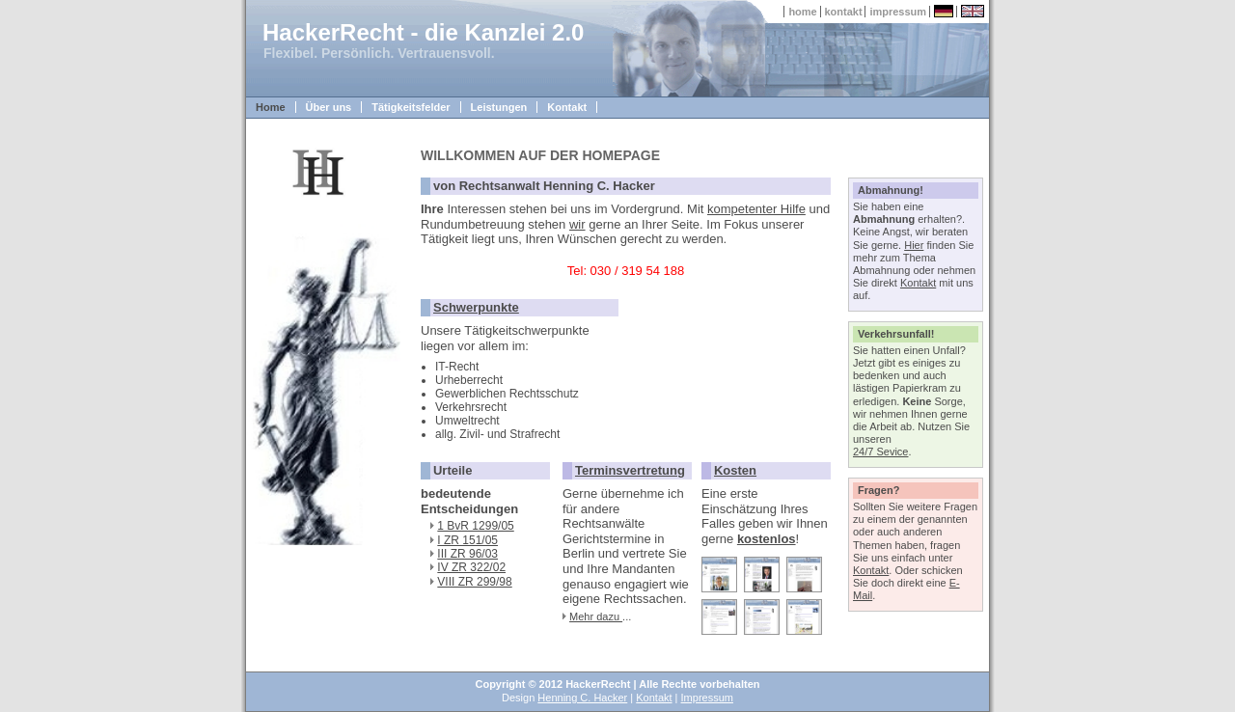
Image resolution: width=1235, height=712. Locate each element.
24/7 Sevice (880, 451)
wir (577, 224)
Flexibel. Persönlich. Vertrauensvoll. (379, 53)
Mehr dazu (595, 616)
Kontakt (567, 107)
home (802, 11)
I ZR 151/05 (467, 540)
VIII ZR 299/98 (474, 582)
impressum (897, 11)
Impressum (707, 697)
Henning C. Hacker (582, 697)
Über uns (329, 107)
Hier (913, 245)
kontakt (844, 11)
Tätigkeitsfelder (410, 107)
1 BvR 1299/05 (475, 526)
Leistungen (499, 107)
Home (271, 107)
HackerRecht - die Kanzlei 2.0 (423, 32)
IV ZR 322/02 (471, 567)
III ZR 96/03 (467, 554)
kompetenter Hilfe (756, 209)
